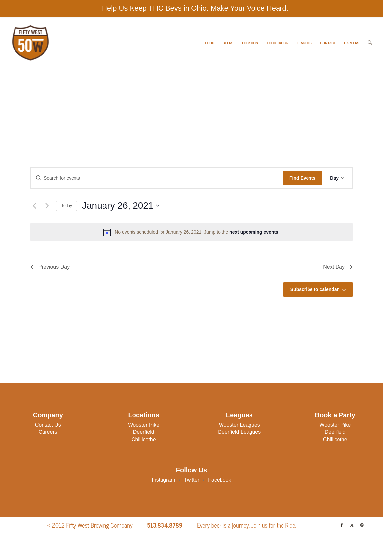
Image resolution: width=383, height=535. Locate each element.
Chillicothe (144, 439)
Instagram (163, 480)
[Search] (370, 42)
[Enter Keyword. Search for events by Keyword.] (157, 178)
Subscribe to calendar (314, 289)
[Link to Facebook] (342, 525)
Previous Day (50, 267)
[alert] (191, 232)
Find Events (302, 178)
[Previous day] (34, 206)
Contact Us (48, 425)
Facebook (219, 480)
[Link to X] (352, 525)
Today (66, 205)
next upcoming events (253, 232)
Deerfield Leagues (239, 432)
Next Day (338, 267)
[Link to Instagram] (362, 525)
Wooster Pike (143, 425)
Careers (48, 432)
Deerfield (143, 432)
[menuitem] (210, 42)
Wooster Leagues (239, 425)
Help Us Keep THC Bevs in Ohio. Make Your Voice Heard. (195, 8)
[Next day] (47, 206)
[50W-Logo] (30, 42)
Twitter (191, 480)
